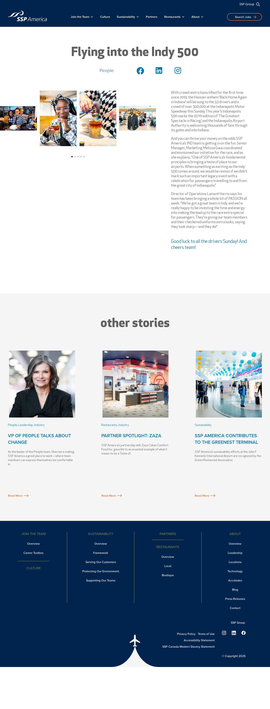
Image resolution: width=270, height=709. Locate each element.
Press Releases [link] (235, 599)
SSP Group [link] (246, 4)
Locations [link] (235, 562)
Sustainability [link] (128, 17)
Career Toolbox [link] (33, 553)
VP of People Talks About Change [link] (39, 438)
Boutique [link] (168, 575)
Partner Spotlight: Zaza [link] (131, 435)
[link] (27, 16)
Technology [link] (235, 571)
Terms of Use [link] (206, 634)
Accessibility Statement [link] (199, 640)
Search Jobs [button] (243, 17)
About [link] (197, 17)
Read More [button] (18, 495)
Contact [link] (235, 608)
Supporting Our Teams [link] (100, 580)
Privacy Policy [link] (186, 634)
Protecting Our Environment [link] (100, 571)
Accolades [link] (235, 580)
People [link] (12, 425)
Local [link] (167, 566)
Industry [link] (39, 425)
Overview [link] (33, 544)
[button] (72, 156)
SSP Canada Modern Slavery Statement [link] (188, 646)
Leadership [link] (26, 425)
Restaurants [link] (174, 17)
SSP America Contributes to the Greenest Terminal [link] (226, 438)
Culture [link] (105, 17)
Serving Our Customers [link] (101, 562)
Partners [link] (152, 17)
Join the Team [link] (82, 17)
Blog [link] (235, 589)
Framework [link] (100, 553)
